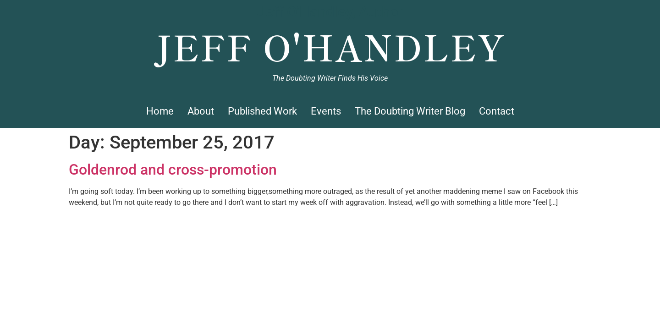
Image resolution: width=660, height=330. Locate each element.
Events (326, 111)
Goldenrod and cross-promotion (173, 169)
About (200, 111)
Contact (496, 111)
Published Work (262, 111)
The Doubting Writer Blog (410, 111)
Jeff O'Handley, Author (330, 12)
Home (160, 111)
